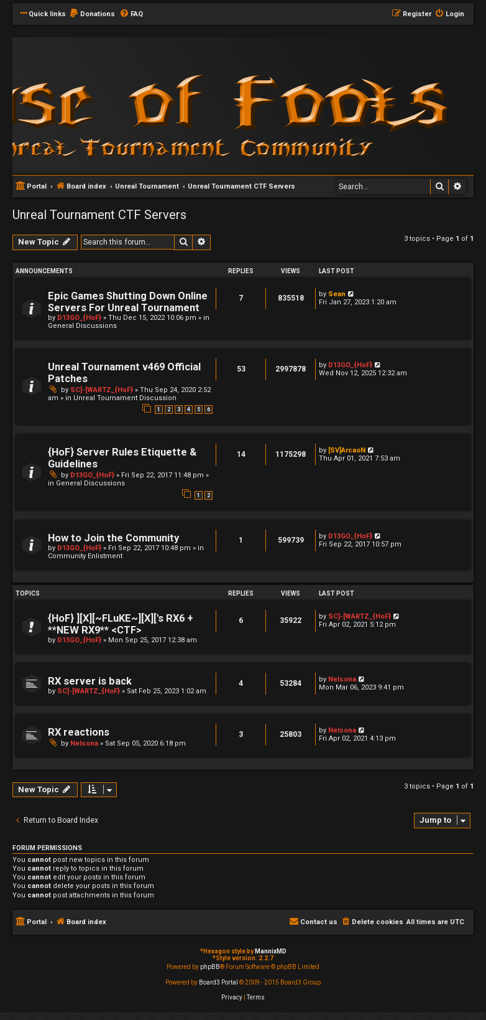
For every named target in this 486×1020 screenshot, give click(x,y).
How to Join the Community (113, 538)
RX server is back (90, 681)
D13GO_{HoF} (79, 318)
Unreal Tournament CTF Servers (99, 214)
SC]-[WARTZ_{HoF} (101, 390)
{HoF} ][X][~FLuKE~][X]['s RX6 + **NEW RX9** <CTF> (120, 624)
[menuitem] (92, 14)
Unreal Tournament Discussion (125, 398)
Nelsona (342, 679)
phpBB (210, 966)
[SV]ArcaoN (346, 450)
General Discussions (82, 326)
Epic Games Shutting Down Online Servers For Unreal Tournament (128, 302)
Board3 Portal (218, 982)
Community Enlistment (85, 556)
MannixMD (271, 951)
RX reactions (78, 732)
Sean (337, 294)
